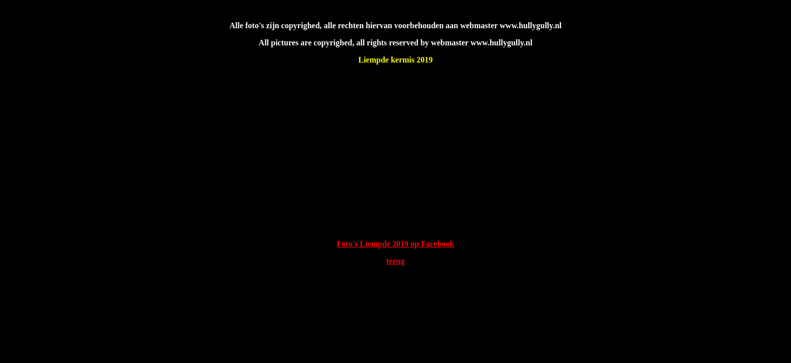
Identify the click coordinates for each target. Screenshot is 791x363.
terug (395, 261)
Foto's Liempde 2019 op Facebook (396, 243)
